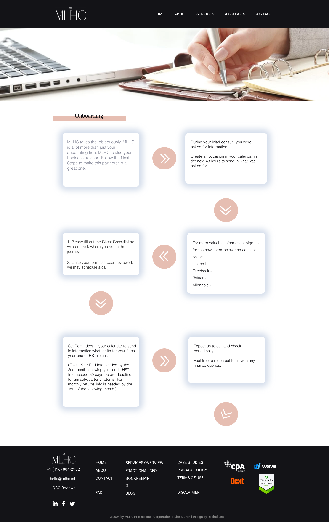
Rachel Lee (216, 517)
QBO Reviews (64, 487)
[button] (205, 14)
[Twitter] (72, 504)
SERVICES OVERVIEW (144, 462)
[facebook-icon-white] (64, 504)
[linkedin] (55, 504)
